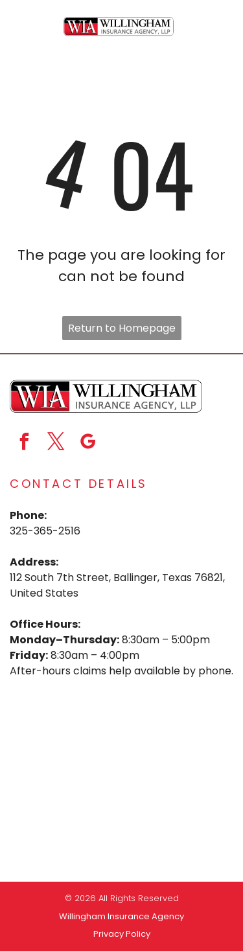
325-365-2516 (45, 530)
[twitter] (55, 443)
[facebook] (24, 443)
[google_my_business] (87, 443)
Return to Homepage (122, 328)
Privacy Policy (121, 934)
